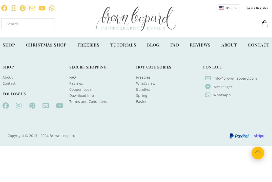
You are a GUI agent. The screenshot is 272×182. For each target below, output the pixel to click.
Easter (141, 101)
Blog (153, 45)
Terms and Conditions (88, 101)
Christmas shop (46, 45)
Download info (81, 95)
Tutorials (123, 45)
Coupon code (80, 89)
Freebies (88, 45)
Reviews (200, 45)
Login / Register (256, 8)
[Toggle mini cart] (264, 24)
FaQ (174, 45)
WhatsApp (222, 95)
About (229, 45)
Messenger (223, 86)
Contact (258, 45)
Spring (141, 95)
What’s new (145, 83)
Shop (9, 45)
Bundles (143, 89)
